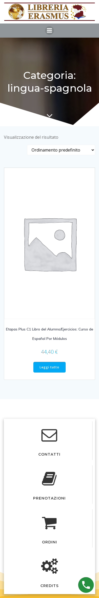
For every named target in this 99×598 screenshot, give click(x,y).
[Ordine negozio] (61, 150)
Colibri (63, 414)
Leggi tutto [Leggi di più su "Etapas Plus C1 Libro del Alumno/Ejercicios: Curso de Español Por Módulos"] (49, 367)
